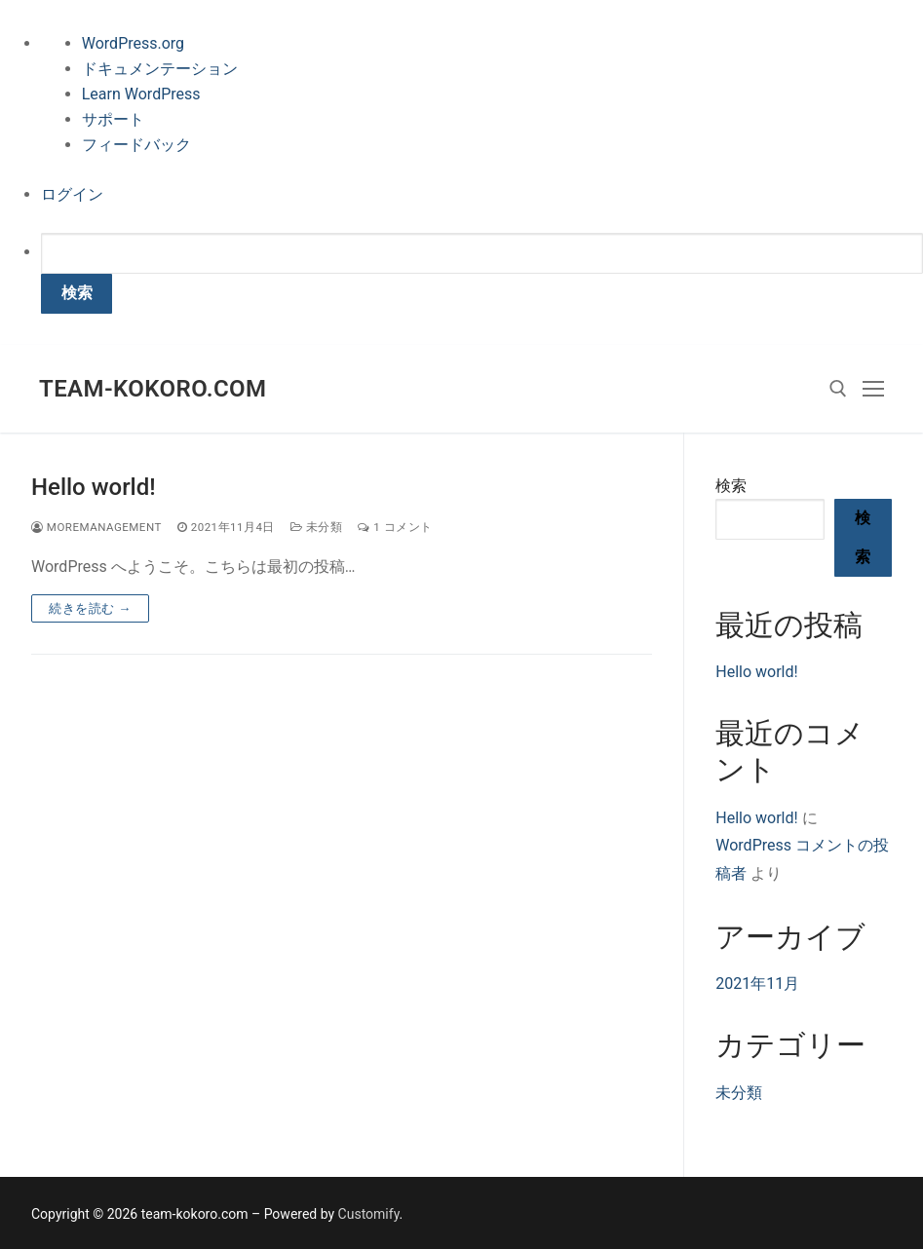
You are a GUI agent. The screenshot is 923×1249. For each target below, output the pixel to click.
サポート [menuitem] (113, 119)
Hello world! (93, 487)
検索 (731, 485)
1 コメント (395, 527)
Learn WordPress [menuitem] (141, 94)
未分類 (316, 527)
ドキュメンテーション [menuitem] (160, 68)
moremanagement (96, 527)
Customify (369, 1214)
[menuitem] (482, 273)
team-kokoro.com (152, 388)
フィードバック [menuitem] (136, 144)
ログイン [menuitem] (72, 194)
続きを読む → (90, 608)
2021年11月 (757, 983)
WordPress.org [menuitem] (133, 43)
